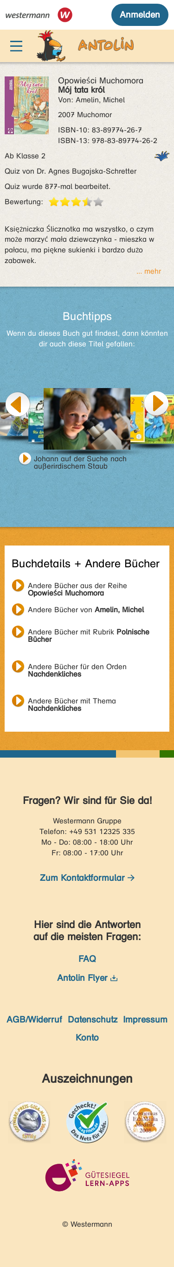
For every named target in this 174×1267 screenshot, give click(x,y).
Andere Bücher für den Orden (77, 667)
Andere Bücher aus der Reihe (77, 586)
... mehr (148, 271)
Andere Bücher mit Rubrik (88, 633)
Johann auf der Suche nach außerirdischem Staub (80, 459)
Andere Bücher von (86, 609)
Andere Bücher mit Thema (72, 702)
